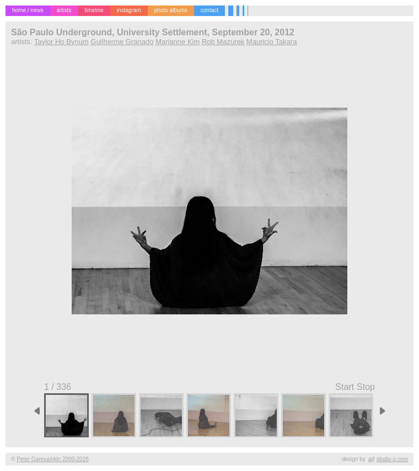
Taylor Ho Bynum (61, 42)
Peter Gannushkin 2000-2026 (53, 459)
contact (209, 10)
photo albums (170, 10)
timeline (93, 10)
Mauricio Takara (271, 42)
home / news (28, 10)
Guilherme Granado (121, 42)
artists (64, 10)
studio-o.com (392, 459)
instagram (129, 10)
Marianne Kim (177, 42)
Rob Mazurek (223, 42)
